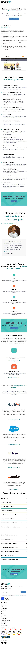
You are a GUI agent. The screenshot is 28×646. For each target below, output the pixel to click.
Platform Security (4, 611)
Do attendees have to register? (14, 555)
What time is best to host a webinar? (14, 514)
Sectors (2, 613)
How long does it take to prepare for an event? (14, 527)
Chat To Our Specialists (14, 18)
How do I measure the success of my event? (14, 551)
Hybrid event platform (14, 377)
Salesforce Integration (14, 444)
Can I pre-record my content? (14, 539)
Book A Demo (14, 201)
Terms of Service (22, 595)
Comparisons (3, 615)
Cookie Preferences (4, 625)
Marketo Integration (14, 467)
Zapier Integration (14, 489)
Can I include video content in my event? (14, 535)
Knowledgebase (4, 608)
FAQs (2, 606)
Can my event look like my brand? (14, 518)
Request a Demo (14, 574)
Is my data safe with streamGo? (14, 531)
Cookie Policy (3, 623)
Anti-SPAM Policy (4, 621)
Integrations (3, 610)
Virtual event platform (14, 361)
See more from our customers (9, 223)
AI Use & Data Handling (5, 620)
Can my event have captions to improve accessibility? (14, 523)
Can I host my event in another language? (14, 559)
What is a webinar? (14, 498)
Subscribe (23, 592)
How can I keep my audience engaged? (14, 543)
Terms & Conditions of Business (7, 616)
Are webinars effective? (14, 502)
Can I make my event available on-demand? (14, 547)
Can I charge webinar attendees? (14, 506)
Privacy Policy (3, 618)
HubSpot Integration (14, 419)
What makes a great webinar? (14, 510)
